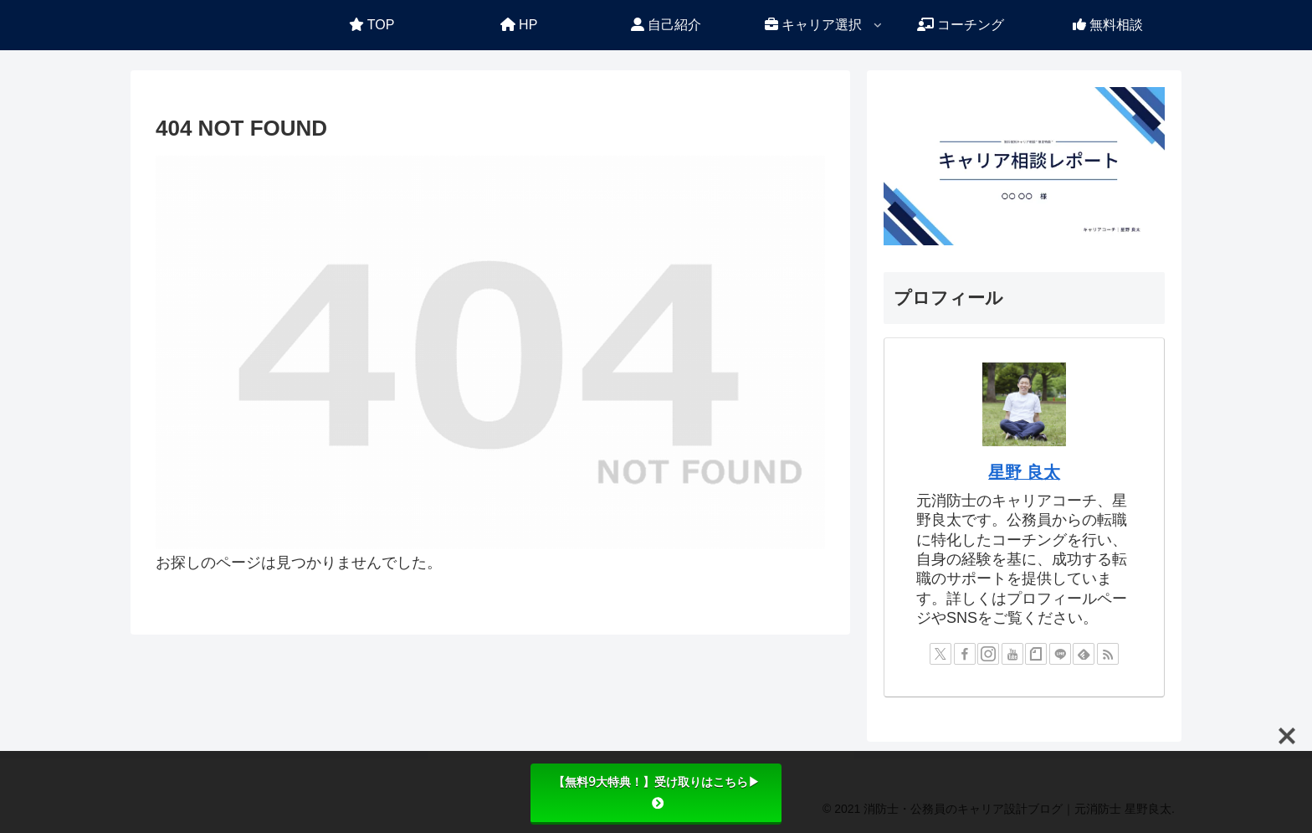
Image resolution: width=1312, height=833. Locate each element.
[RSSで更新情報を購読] (1108, 654)
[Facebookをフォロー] (965, 654)
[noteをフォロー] (1036, 654)
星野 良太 (1024, 472)
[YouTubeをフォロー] (1012, 654)
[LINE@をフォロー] (1060, 654)
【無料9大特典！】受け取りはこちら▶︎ (656, 792)
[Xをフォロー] (940, 654)
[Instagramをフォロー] (988, 654)
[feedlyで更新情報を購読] (1083, 654)
